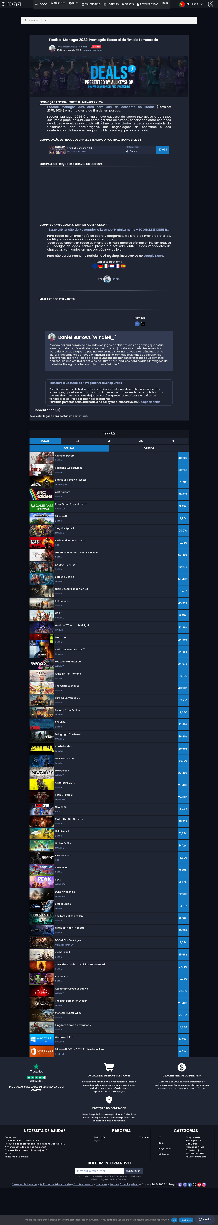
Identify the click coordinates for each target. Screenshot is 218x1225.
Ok (174, 1220)
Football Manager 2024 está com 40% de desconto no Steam (100, 107)
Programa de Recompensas (193, 1177)
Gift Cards (191, 1182)
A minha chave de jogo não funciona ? (25, 1185)
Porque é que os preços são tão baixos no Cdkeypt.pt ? (35, 1182)
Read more (186, 1220)
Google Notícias (149, 440)
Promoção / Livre (195, 1185)
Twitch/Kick (100, 1175)
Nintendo (163, 1192)
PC (160, 1175)
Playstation (164, 1187)
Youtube (144, 1175)
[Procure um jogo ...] (109, 20)
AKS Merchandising (196, 1195)
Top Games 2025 (195, 1191)
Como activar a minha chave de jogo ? (26, 1188)
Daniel (116, 317)
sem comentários (92, 50)
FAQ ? (8, 1191)
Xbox (161, 1181)
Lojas (97, 1179)
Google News (153, 294)
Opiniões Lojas (193, 1188)
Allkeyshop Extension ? (17, 1195)
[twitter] (143, 362)
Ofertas (96, 46)
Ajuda (205, 1219)
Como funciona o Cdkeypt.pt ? (22, 1179)
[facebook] (137, 362)
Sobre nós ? (11, 1175)
